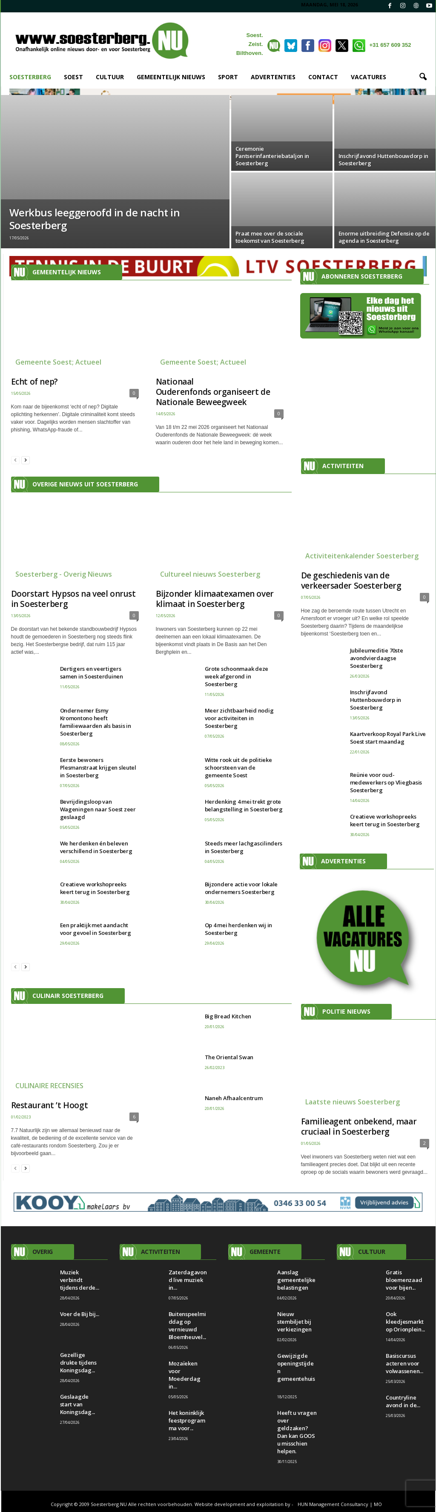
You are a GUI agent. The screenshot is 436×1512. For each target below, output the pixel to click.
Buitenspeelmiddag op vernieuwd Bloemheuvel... (187, 1325)
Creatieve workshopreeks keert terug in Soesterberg (95, 888)
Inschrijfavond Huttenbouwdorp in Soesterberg (383, 159)
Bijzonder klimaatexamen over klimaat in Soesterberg (215, 598)
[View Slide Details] (363, 941)
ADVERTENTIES (273, 77)
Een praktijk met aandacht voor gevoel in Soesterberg (95, 929)
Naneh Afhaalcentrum (234, 1098)
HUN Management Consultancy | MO (340, 1504)
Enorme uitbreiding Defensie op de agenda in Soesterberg (384, 237)
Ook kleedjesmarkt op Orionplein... (405, 1321)
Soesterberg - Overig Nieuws (63, 574)
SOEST (73, 77)
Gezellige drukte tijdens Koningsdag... (78, 1362)
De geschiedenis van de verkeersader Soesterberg (351, 580)
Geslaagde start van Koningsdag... (77, 1404)
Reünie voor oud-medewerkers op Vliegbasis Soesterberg (386, 782)
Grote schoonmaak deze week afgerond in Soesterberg (237, 676)
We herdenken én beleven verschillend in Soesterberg (96, 847)
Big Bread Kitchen (228, 1016)
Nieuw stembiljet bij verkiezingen (294, 1321)
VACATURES (368, 77)
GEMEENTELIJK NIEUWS (171, 77)
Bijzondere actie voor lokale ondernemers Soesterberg (241, 888)
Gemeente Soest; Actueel (58, 362)
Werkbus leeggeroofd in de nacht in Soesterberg (94, 218)
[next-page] (25, 459)
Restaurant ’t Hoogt (49, 1105)
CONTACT (323, 77)
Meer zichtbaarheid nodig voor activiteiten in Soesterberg (239, 718)
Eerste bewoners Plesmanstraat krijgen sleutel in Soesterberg (98, 767)
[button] (422, 77)
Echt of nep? (34, 381)
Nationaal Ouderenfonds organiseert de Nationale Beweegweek (213, 392)
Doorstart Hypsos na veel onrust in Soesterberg (73, 598)
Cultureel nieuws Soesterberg (210, 574)
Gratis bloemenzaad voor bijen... (404, 1279)
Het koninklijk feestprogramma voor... (187, 1420)
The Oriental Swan (229, 1057)
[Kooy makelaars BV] (218, 1202)
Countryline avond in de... (403, 1401)
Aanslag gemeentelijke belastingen (296, 1279)
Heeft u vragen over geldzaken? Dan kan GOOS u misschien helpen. (296, 1432)
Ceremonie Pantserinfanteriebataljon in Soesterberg (272, 156)
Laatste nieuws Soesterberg (352, 1102)
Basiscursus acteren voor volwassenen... (404, 1363)
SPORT (228, 77)
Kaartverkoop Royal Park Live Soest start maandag (388, 737)
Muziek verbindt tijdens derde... (79, 1279)
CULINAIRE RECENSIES (49, 1085)
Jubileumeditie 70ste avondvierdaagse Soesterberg (376, 658)
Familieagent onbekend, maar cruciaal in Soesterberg (359, 1126)
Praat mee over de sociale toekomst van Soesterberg (269, 237)
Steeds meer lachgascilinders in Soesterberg (244, 847)
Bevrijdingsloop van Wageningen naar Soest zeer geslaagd (98, 809)
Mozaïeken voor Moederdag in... (185, 1375)
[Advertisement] (363, 401)
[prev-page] (15, 459)
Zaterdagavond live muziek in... (188, 1279)
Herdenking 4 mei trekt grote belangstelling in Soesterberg (244, 805)
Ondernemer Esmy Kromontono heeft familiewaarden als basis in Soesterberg (95, 722)
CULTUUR (110, 77)
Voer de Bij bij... (79, 1314)
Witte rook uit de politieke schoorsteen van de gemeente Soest (238, 767)
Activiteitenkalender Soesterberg (362, 556)
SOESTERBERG (30, 77)
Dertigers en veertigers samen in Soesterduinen (91, 672)
